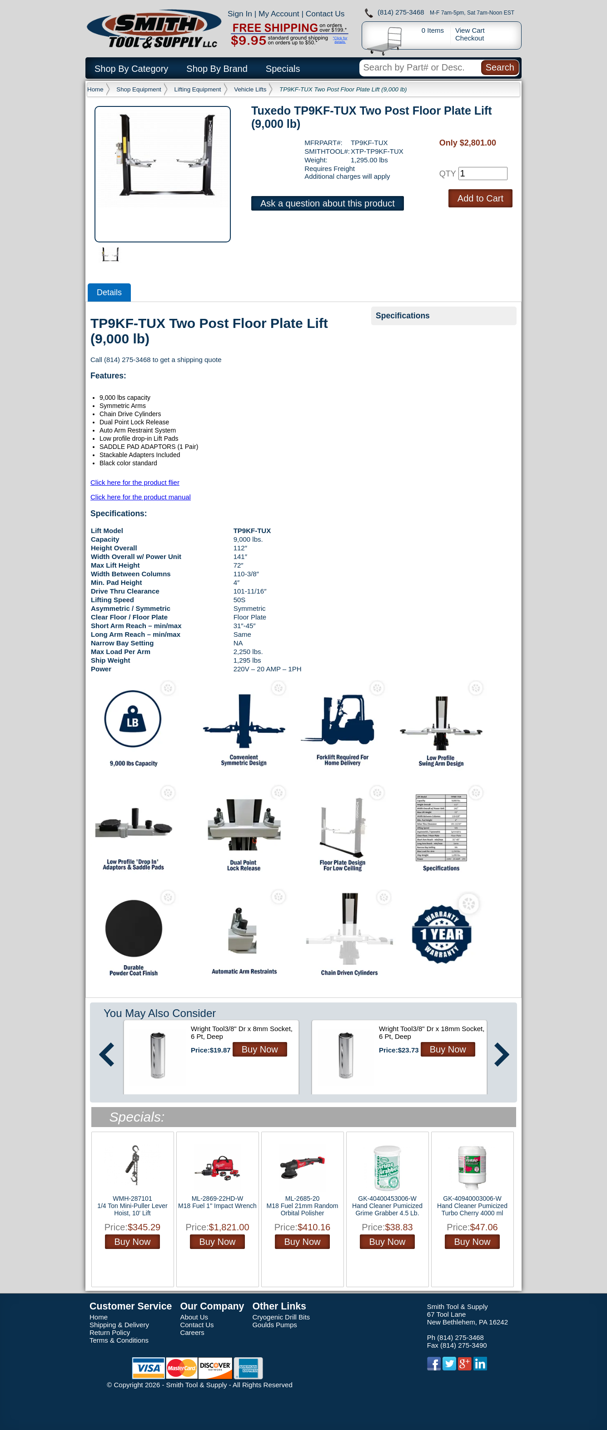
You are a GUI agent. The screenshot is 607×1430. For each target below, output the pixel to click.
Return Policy (110, 1332)
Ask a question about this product (327, 203)
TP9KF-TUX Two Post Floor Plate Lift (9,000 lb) (343, 89)
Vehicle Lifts (250, 89)
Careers (192, 1332)
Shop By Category (131, 69)
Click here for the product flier (134, 482)
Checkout (469, 38)
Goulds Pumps (274, 1325)
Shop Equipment (138, 89)
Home (95, 89)
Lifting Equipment (197, 89)
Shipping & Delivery (119, 1325)
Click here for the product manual (140, 497)
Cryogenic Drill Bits (281, 1317)
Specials (283, 69)
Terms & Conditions (119, 1340)
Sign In (240, 13)
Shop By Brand (217, 69)
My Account (279, 13)
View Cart (470, 30)
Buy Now (260, 1049)
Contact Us (325, 13)
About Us (194, 1317)
